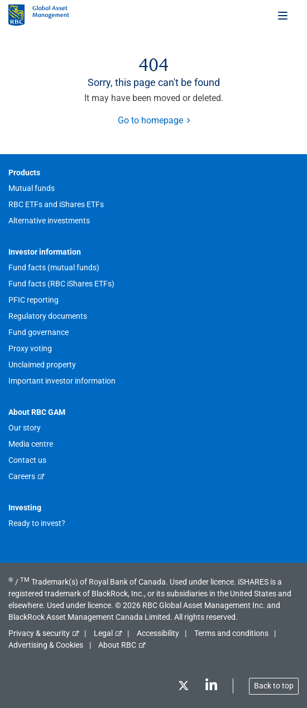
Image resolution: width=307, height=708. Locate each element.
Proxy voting (30, 348)
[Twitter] (183, 687)
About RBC (117, 644)
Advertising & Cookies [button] (45, 644)
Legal (103, 633)
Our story (24, 427)
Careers (21, 476)
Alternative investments (49, 220)
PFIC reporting (33, 299)
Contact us (27, 460)
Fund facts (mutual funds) (53, 267)
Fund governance (38, 332)
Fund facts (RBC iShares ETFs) (61, 283)
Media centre (30, 443)
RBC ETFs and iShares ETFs (56, 204)
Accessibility (158, 633)
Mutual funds (31, 188)
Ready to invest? (36, 523)
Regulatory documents (47, 316)
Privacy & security (39, 633)
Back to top (274, 685)
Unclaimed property (42, 364)
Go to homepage (150, 120)
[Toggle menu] (283, 15)
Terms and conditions (231, 633)
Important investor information (62, 380)
